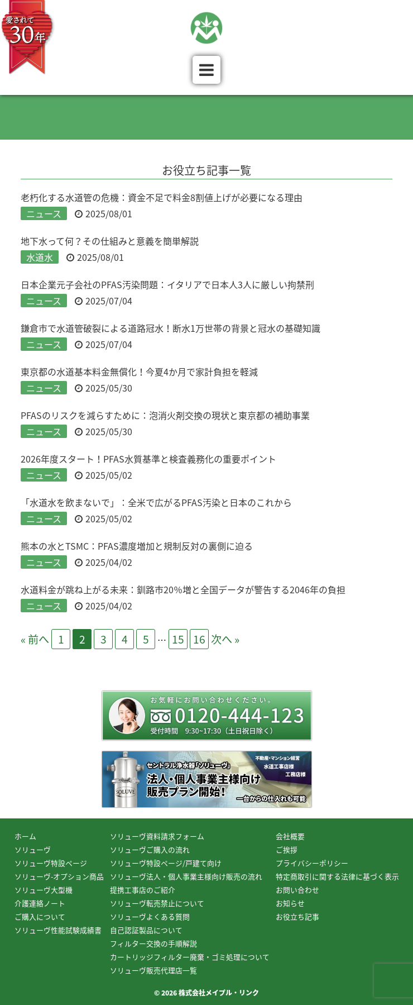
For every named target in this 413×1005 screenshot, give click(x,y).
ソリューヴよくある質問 (150, 916)
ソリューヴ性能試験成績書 (58, 930)
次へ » (225, 639)
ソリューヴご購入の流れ (150, 849)
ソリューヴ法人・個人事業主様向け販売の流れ (186, 876)
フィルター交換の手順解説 (153, 943)
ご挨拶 (286, 849)
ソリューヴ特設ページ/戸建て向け (166, 863)
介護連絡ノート (40, 903)
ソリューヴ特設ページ (51, 863)
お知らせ (290, 903)
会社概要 (290, 836)
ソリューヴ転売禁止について (157, 903)
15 (178, 639)
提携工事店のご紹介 (142, 889)
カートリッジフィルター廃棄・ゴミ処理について (190, 956)
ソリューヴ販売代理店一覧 (153, 970)
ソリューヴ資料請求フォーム (157, 836)
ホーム (25, 836)
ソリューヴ (33, 849)
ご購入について (40, 916)
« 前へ (35, 639)
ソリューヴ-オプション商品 (59, 876)
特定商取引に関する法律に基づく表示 (337, 876)
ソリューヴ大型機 (44, 889)
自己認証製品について (146, 930)
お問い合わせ (297, 889)
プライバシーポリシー (312, 863)
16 (199, 639)
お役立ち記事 (297, 916)
